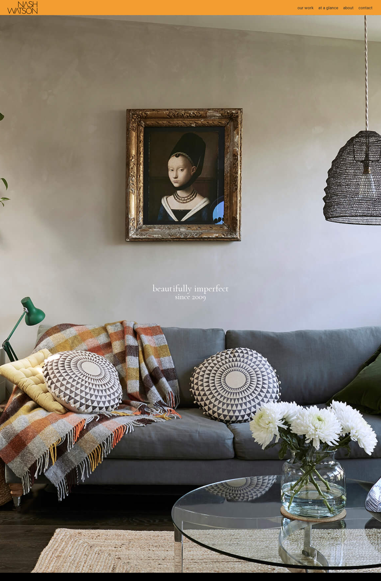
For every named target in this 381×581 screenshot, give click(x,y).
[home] (22, 7)
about (348, 7)
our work (305, 7)
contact (365, 7)
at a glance (328, 7)
